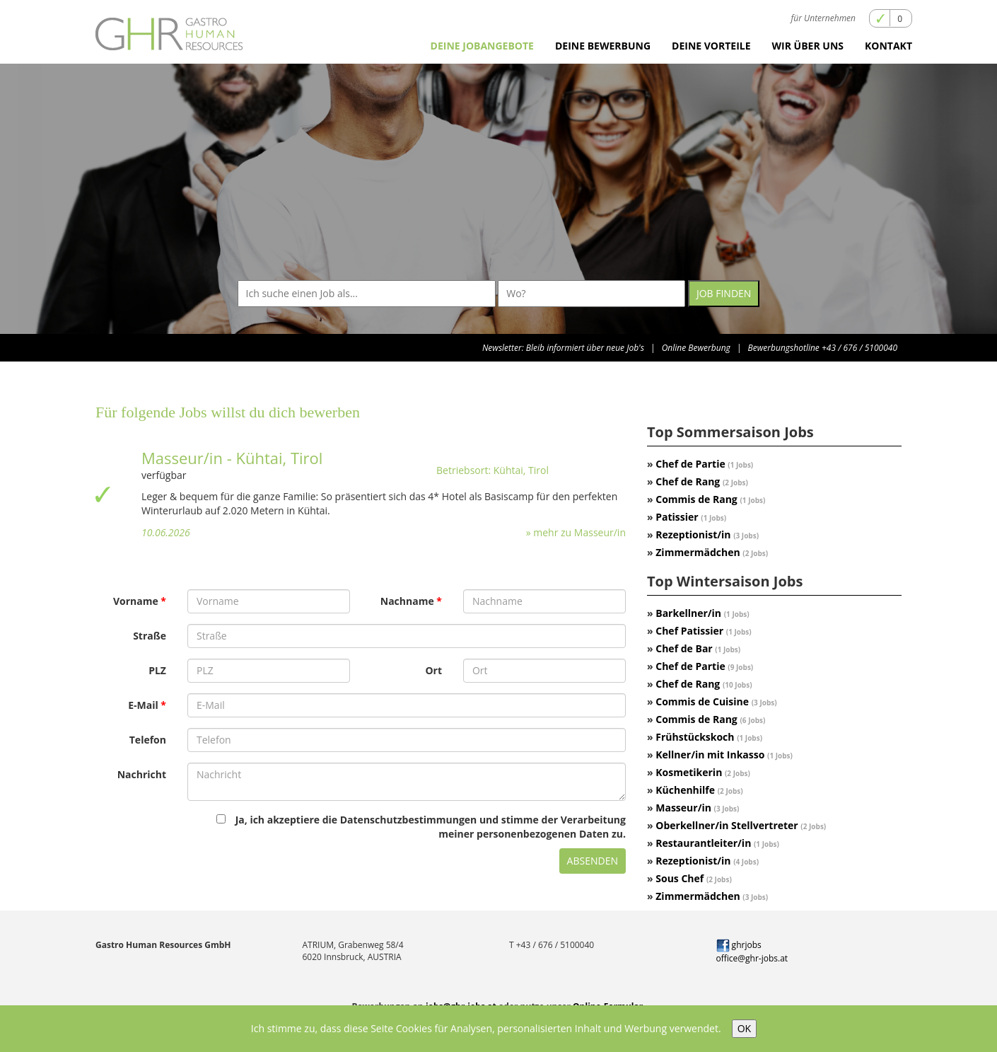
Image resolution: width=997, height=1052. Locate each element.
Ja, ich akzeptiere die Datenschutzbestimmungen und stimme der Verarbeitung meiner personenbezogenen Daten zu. (421, 826)
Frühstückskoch (708, 737)
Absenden (592, 860)
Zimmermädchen (711, 552)
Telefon (147, 739)
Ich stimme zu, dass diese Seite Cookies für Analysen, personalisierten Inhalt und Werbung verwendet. (486, 1028)
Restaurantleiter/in (717, 843)
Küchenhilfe (698, 790)
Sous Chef (693, 878)
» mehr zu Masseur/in (576, 532)
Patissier (690, 517)
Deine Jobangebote (482, 45)
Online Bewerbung (696, 348)
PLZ (157, 670)
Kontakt (888, 45)
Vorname (135, 601)
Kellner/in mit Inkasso (724, 754)
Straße (149, 635)
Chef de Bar (697, 648)
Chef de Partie (704, 463)
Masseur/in (697, 807)
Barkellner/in (702, 613)
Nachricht (141, 774)
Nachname (407, 601)
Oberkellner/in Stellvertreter (740, 825)
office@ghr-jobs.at (752, 958)
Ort (433, 670)
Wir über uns (808, 45)
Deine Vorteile (711, 45)
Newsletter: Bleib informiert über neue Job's (563, 348)
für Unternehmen (823, 18)
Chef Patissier (703, 630)
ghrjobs (739, 945)
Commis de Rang (710, 499)
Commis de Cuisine (715, 701)
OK (744, 1028)
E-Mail (143, 705)
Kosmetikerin (702, 772)
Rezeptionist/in (707, 534)
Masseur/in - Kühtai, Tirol (231, 457)
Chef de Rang (701, 481)
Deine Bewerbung (603, 45)
